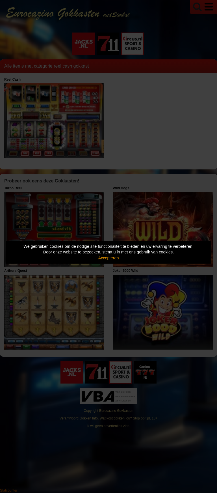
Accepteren (108, 258)
